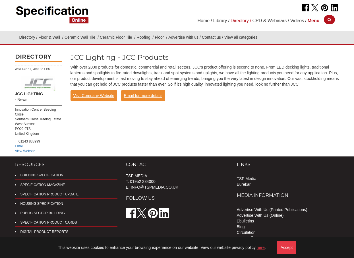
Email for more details (143, 95)
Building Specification (41, 175)
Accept (287, 247)
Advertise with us (183, 37)
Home (204, 20)
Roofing (143, 37)
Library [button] (220, 20)
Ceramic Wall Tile (80, 37)
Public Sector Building (42, 213)
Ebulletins (245, 221)
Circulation (246, 232)
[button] (314, 20)
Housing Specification (41, 204)
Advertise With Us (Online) (260, 215)
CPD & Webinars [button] (269, 20)
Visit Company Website (93, 95)
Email (19, 146)
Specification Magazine (42, 185)
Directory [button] (240, 20)
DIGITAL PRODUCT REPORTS (44, 232)
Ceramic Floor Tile (116, 37)
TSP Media (246, 178)
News (22, 99)
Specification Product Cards (48, 222)
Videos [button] (297, 20)
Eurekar (244, 184)
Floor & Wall (49, 37)
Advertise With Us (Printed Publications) (272, 209)
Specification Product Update (49, 194)
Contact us (211, 37)
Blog (241, 226)
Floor (160, 37)
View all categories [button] (240, 37)
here (261, 247)
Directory (27, 37)
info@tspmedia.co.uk (154, 187)
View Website (25, 151)
